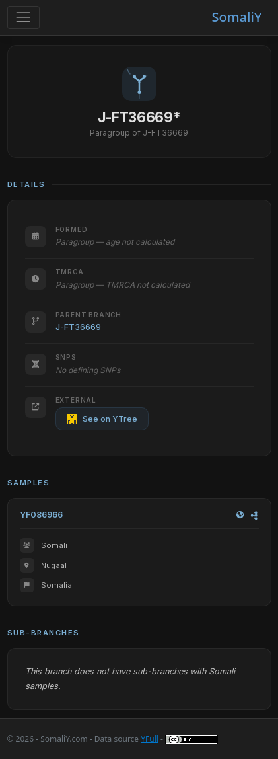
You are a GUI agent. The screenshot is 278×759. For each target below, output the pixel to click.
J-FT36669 (78, 327)
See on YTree (102, 419)
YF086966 (41, 515)
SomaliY (236, 17)
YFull (149, 738)
